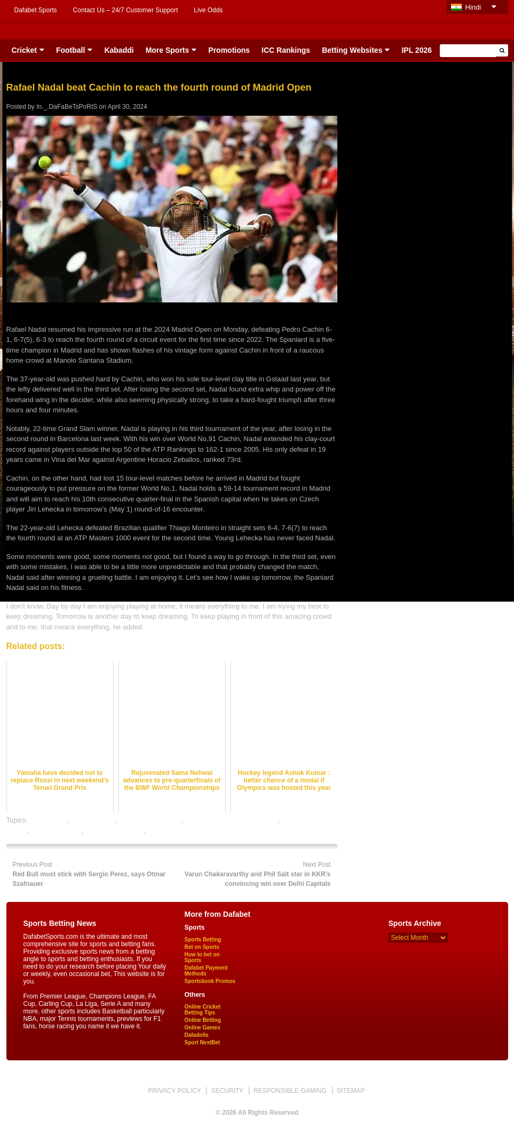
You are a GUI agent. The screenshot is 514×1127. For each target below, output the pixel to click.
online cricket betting (150, 820)
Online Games (202, 1027)
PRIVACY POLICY (174, 1090)
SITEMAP (351, 1090)
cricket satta (48, 820)
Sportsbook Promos (210, 981)
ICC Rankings (286, 50)
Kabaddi (118, 50)
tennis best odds (56, 831)
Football (70, 50)
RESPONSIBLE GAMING (290, 1090)
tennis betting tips (174, 831)
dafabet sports (92, 820)
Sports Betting (203, 939)
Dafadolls (197, 1035)
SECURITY (227, 1090)
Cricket (24, 50)
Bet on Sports (202, 947)
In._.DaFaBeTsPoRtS (66, 106)
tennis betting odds (114, 831)
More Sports (167, 50)
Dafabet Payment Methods (206, 971)
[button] (502, 50)
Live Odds (208, 10)
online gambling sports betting (232, 820)
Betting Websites (352, 50)
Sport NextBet (202, 1042)
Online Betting (203, 1020)
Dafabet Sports (35, 10)
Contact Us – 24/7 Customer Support (125, 10)
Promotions (229, 50)
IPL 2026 (416, 50)
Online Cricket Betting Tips (203, 1010)
